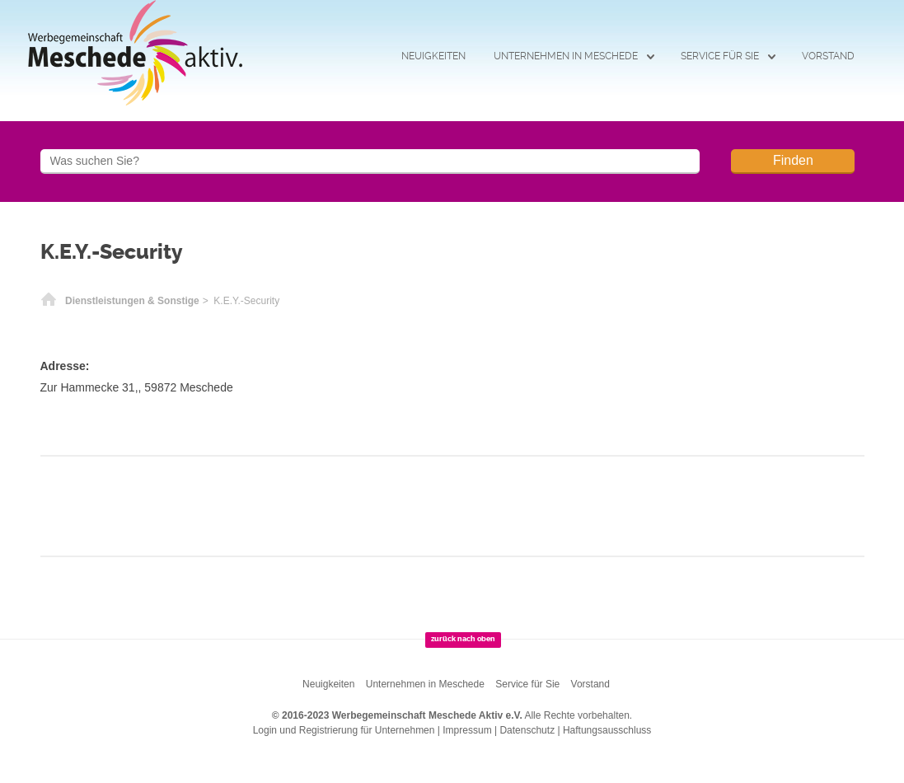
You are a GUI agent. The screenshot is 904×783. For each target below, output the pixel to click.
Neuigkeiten (433, 56)
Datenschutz (527, 730)
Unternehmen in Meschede (566, 56)
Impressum (467, 730)
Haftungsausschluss (607, 730)
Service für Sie (720, 56)
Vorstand (828, 56)
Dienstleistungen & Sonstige (132, 301)
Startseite (48, 301)
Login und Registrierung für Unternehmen (344, 730)
